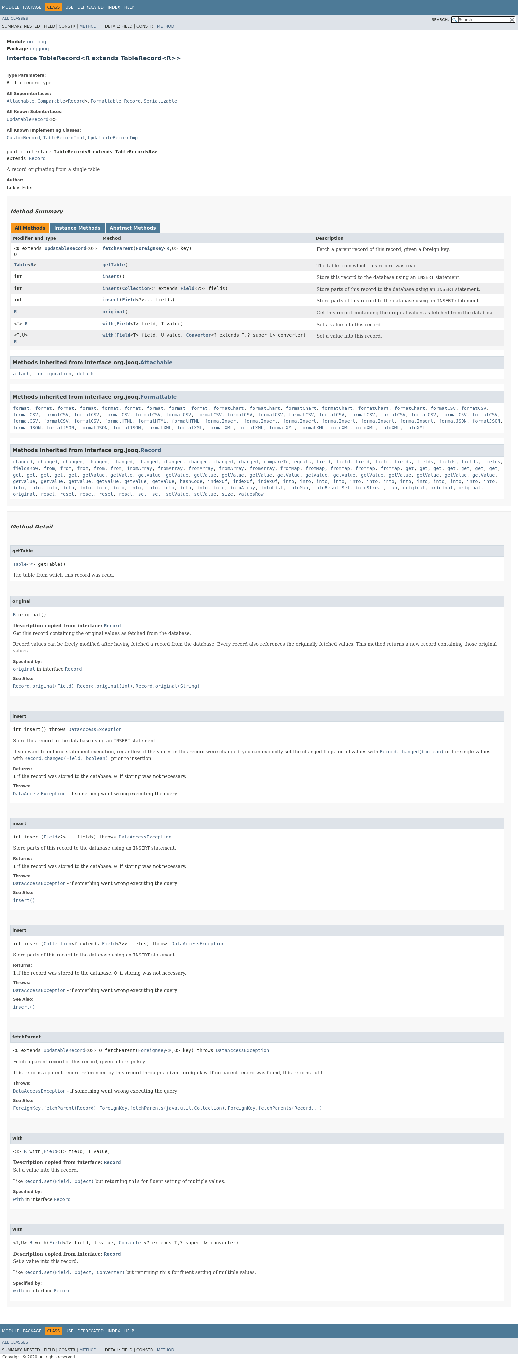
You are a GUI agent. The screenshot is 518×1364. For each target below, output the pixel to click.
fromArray (139, 468)
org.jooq (36, 41)
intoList (272, 487)
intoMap (298, 487)
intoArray (242, 487)
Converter (198, 335)
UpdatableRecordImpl (114, 137)
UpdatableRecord (27, 119)
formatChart (228, 408)
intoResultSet (332, 487)
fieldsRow (25, 468)
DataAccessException (95, 729)
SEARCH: (440, 20)
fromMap (290, 468)
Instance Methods (77, 228)
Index (114, 7)
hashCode (191, 481)
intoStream (369, 487)
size (227, 494)
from (49, 468)
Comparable (51, 101)
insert (110, 276)
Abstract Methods (133, 228)
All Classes (15, 18)
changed (22, 461)
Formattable (106, 101)
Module (10, 7)
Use (69, 7)
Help (129, 7)
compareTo (276, 461)
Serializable (160, 101)
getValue (94, 475)
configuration (53, 373)
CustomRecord (23, 137)
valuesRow (251, 494)
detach (85, 373)
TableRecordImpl (64, 137)
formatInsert (222, 421)
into (288, 481)
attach (21, 373)
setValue (177, 494)
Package (32, 7)
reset (48, 494)
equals (302, 461)
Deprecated (90, 7)
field (323, 461)
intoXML (340, 427)
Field (187, 288)
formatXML (159, 427)
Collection (136, 288)
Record (76, 101)
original (113, 311)
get (410, 468)
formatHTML (118, 421)
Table (21, 264)
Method (88, 26)
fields (402, 461)
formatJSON (453, 421)
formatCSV (443, 408)
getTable (113, 264)
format (21, 408)
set (142, 494)
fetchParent (117, 248)
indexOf (217, 481)
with (108, 323)
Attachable (20, 101)
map (393, 487)
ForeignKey (150, 248)
